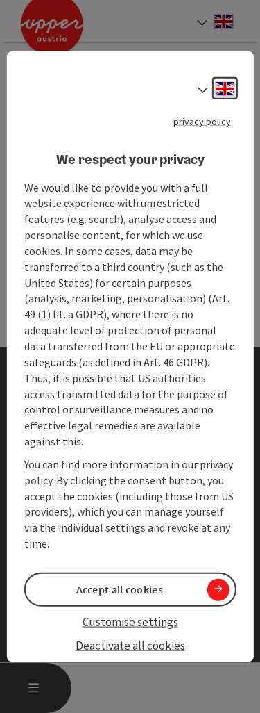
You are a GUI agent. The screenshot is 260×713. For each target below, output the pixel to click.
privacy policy (202, 121)
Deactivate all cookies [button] (130, 645)
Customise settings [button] (130, 622)
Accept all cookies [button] (119, 589)
